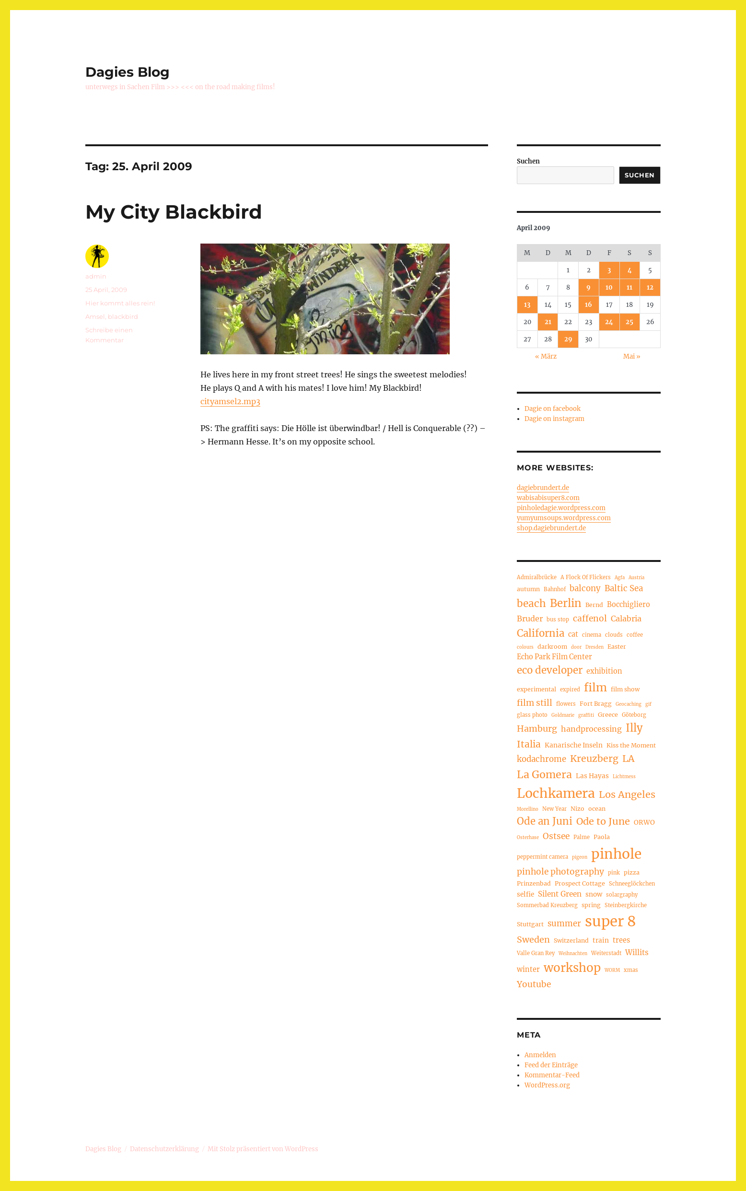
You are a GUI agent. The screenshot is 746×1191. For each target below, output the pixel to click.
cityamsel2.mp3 (230, 401)
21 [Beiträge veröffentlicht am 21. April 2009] (548, 322)
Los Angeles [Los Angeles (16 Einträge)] (627, 794)
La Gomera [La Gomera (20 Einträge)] (544, 774)
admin (95, 276)
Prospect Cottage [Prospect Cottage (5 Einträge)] (580, 883)
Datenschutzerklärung (164, 1149)
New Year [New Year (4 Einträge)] (554, 809)
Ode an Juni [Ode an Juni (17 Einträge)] (544, 821)
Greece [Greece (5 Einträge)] (608, 714)
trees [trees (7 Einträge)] (621, 940)
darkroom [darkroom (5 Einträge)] (552, 646)
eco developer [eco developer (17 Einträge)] (550, 670)
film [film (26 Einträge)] (595, 687)
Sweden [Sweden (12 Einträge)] (533, 939)
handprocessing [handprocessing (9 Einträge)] (591, 729)
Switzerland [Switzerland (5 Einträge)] (571, 940)
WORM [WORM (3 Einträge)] (612, 970)
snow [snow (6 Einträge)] (593, 894)
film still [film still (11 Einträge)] (534, 703)
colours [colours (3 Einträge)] (525, 647)
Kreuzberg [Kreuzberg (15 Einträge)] (594, 758)
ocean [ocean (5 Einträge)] (597, 808)
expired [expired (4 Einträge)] (570, 689)
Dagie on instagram (554, 419)
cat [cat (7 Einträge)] (573, 634)
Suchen (528, 161)
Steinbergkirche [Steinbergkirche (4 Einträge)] (626, 905)
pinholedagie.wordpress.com (561, 508)
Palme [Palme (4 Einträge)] (581, 837)
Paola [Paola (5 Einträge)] (602, 837)
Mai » (632, 356)
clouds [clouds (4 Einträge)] (614, 634)
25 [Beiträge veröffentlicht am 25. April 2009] (629, 322)
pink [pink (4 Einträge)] (614, 872)
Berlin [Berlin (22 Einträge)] (566, 603)
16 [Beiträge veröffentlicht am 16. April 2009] (588, 305)
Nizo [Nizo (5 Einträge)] (577, 808)
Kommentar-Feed (552, 1075)
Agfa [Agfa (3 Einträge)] (620, 578)
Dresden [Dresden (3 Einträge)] (594, 647)
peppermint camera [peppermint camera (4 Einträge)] (542, 856)
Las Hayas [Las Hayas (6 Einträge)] (592, 776)
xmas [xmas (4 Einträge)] (631, 970)
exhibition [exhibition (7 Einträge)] (604, 671)
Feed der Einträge (551, 1065)
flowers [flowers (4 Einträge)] (566, 704)
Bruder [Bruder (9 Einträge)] (530, 618)
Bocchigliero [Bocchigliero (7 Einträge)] (628, 604)
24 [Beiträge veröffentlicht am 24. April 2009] (609, 322)
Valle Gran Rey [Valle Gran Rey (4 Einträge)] (536, 953)
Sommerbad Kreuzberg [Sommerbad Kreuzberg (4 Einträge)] (547, 905)
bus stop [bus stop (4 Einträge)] (558, 619)
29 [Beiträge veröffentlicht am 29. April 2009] (568, 339)
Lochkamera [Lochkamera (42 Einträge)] (556, 793)
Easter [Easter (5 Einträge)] (616, 646)
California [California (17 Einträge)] (540, 633)
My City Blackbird (173, 211)
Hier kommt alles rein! (120, 303)
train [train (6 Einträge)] (601, 940)
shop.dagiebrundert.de (551, 528)
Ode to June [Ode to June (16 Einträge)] (603, 821)
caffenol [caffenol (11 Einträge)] (590, 618)
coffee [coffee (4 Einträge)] (635, 634)
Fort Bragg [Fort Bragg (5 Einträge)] (596, 703)
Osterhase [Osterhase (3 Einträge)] (528, 838)
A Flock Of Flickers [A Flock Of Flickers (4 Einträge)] (585, 577)
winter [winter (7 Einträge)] (528, 969)
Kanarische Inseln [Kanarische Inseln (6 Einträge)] (574, 745)
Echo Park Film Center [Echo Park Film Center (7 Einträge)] (554, 657)
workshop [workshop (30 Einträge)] (572, 967)
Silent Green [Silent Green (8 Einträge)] (560, 894)
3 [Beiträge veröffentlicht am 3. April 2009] (609, 270)
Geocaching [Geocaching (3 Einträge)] (628, 704)
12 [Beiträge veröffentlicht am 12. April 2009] (650, 287)
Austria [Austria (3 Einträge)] (636, 578)
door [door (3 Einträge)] (576, 647)
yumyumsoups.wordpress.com (564, 518)
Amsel (95, 316)
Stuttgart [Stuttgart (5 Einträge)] (530, 924)
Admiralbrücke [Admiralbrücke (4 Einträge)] (537, 577)
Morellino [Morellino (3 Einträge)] (527, 809)
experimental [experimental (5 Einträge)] (536, 689)
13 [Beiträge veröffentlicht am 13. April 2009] (527, 305)
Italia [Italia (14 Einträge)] (529, 744)
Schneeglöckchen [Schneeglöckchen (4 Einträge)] (632, 883)
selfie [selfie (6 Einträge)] (525, 894)
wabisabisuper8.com (548, 498)
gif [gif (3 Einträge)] (648, 704)
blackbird (123, 316)
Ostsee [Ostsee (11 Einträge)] (556, 836)
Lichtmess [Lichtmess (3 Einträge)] (624, 777)
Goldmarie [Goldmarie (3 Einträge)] (562, 715)
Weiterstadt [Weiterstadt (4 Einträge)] (606, 953)
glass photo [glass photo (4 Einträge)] (532, 715)
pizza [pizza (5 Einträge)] (632, 872)
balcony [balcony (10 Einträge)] (585, 589)
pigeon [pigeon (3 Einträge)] (579, 857)
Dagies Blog (127, 72)
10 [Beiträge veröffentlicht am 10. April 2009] (609, 287)
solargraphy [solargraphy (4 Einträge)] (622, 894)
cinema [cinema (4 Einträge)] (591, 634)
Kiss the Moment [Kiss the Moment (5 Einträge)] (631, 745)
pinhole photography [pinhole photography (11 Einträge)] (560, 871)
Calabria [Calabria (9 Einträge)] (626, 618)
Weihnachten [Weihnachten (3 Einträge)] (573, 954)
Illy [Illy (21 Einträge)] (634, 728)
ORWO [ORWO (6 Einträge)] (644, 822)
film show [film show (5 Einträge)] (625, 689)
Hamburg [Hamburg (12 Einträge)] (537, 728)
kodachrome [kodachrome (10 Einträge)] (541, 759)
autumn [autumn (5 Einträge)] (528, 589)
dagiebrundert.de (543, 488)
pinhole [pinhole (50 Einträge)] (616, 854)
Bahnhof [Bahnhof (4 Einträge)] (555, 589)
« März (546, 356)
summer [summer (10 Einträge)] (564, 924)
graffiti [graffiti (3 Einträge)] (586, 715)
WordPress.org (547, 1085)
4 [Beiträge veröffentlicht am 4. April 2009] (630, 270)
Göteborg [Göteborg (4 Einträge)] (634, 715)
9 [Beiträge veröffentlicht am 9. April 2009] (588, 287)
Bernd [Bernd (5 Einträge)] (594, 604)
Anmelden (540, 1055)
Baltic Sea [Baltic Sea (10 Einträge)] (624, 589)
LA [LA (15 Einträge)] (628, 758)
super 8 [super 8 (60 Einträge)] (610, 921)
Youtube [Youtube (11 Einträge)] (534, 984)
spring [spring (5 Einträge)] (591, 905)
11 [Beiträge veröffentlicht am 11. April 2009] (629, 287)
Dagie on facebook (553, 409)
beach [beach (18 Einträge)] (531, 603)
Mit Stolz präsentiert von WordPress (263, 1149)
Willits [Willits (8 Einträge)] (637, 952)
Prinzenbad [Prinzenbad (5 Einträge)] (534, 883)
